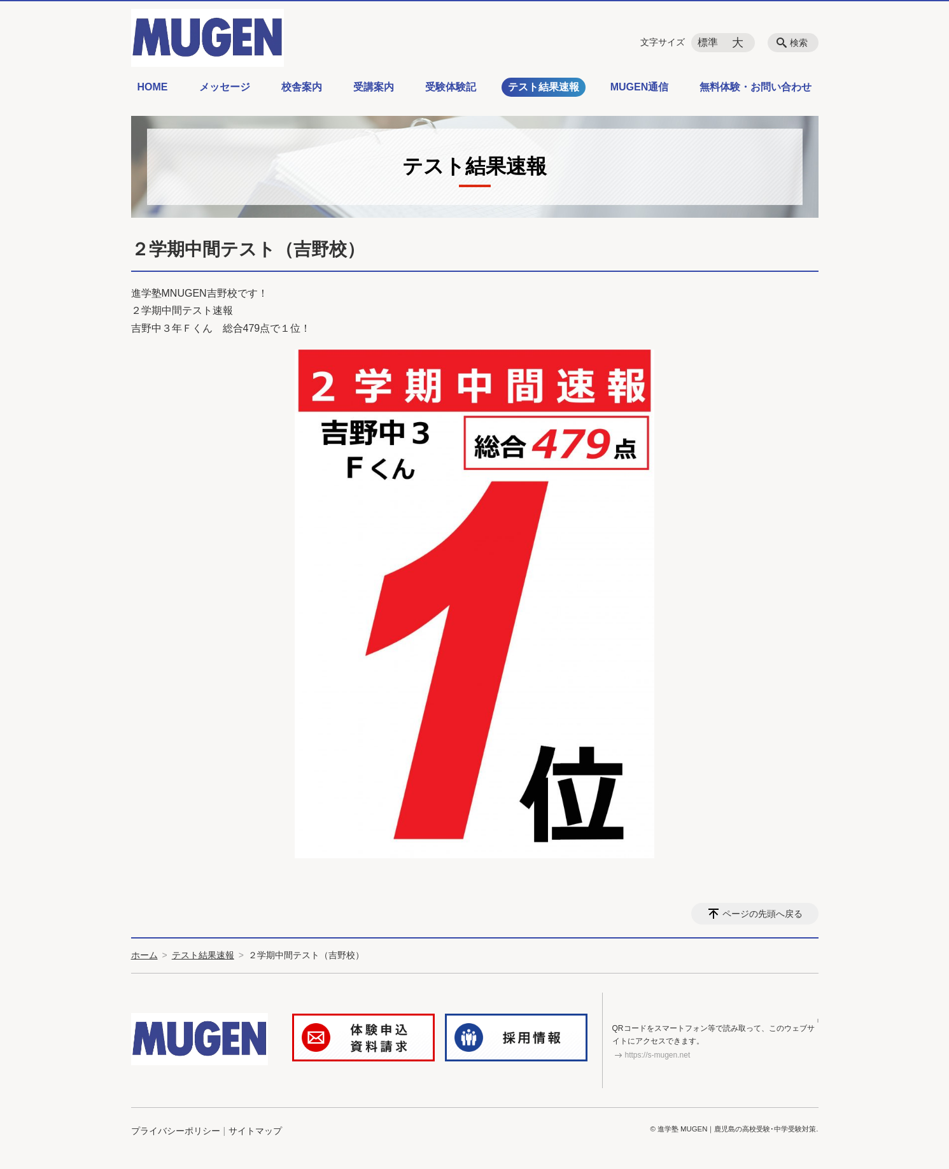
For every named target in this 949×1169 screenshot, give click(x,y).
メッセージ (224, 86)
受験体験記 (450, 86)
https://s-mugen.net (658, 1056)
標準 (708, 42)
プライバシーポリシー (175, 1133)
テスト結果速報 (543, 86)
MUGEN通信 (639, 86)
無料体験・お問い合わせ (755, 86)
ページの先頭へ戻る (762, 914)
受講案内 (373, 86)
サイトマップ (255, 1133)
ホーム (144, 955)
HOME (152, 86)
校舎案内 (301, 86)
